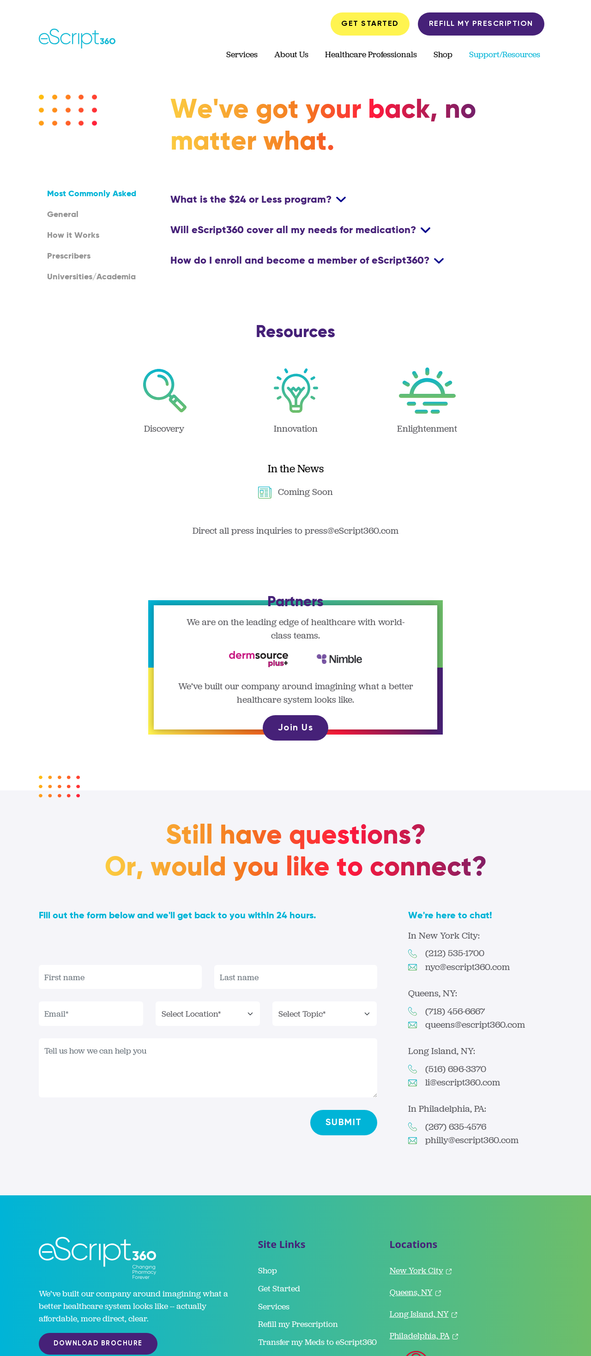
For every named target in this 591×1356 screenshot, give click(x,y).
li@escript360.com (462, 1082)
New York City (421, 1270)
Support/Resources (504, 54)
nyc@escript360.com (467, 967)
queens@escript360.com (475, 1025)
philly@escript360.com (472, 1140)
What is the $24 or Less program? (252, 199)
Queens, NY (416, 1292)
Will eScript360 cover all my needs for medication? (294, 230)
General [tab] (62, 215)
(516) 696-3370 (455, 1069)
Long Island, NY (424, 1313)
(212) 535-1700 (454, 953)
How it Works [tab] (73, 235)
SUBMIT (344, 1122)
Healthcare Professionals (371, 54)
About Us (291, 54)
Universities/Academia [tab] (91, 277)
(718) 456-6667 (455, 1011)
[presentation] (109, 947)
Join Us (296, 727)
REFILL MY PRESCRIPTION (481, 24)
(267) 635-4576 (455, 1127)
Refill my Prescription (298, 1324)
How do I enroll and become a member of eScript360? (301, 261)
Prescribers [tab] (68, 256)
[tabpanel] (361, 230)
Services (242, 54)
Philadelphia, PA (424, 1335)
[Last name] (295, 977)
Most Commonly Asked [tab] (91, 194)
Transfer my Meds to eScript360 (317, 1342)
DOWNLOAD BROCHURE (98, 1343)
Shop (443, 54)
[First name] (120, 977)
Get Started (279, 1288)
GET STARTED (370, 24)
